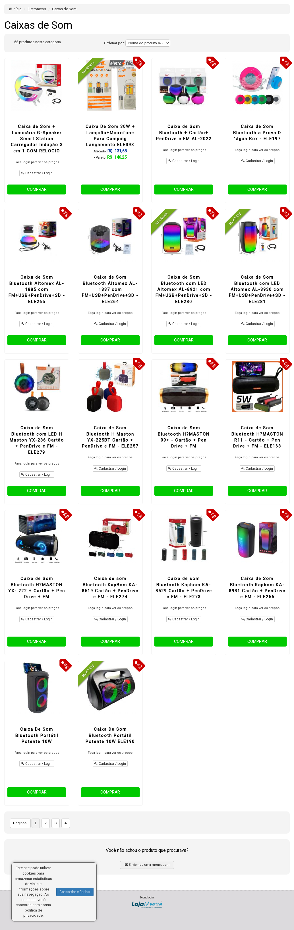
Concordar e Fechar (74, 892)
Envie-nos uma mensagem (147, 865)
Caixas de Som (64, 9)
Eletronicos (37, 9)
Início (15, 9)
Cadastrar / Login (37, 173)
